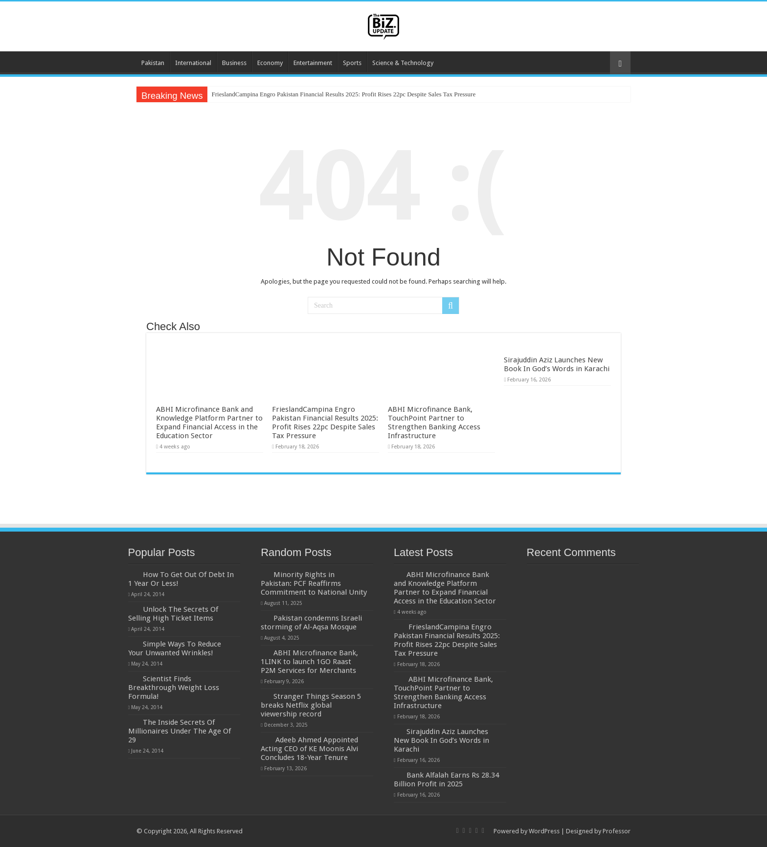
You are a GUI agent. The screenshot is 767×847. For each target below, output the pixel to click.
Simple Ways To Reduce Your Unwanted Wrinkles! (174, 648)
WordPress (544, 831)
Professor (617, 831)
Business (234, 63)
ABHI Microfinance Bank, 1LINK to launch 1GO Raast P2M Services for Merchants (309, 661)
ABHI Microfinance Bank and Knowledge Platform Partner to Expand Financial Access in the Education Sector (209, 422)
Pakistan (152, 63)
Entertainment (312, 63)
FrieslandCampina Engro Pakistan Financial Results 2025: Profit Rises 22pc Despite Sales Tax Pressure (343, 94)
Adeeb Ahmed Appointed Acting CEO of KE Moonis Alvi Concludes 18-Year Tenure (309, 749)
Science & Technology (402, 63)
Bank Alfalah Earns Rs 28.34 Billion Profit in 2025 (446, 779)
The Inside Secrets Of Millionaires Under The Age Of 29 (179, 731)
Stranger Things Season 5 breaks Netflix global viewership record (311, 705)
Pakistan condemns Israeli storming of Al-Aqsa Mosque (311, 622)
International (193, 63)
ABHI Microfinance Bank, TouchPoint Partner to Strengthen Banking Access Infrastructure (434, 422)
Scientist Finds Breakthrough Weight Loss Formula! (173, 687)
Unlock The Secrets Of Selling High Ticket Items (173, 614)
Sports (352, 63)
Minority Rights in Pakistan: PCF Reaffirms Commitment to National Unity (314, 583)
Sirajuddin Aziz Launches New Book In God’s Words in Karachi (556, 364)
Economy (270, 63)
